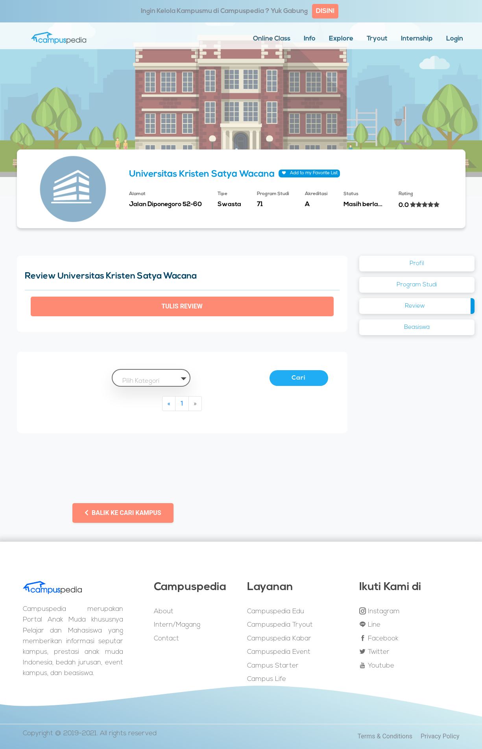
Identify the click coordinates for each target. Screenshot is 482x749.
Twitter (374, 651)
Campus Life (266, 679)
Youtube (376, 665)
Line (369, 624)
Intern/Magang (177, 625)
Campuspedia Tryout (280, 625)
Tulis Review (182, 306)
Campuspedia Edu (275, 611)
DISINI (325, 11)
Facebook (378, 638)
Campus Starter (273, 665)
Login (454, 38)
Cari (299, 378)
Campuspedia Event (278, 652)
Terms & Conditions (385, 736)
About (164, 611)
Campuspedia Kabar (279, 638)
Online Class (271, 38)
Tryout (377, 38)
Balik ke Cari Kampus (123, 513)
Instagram (379, 611)
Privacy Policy (440, 736)
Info (310, 38)
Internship (417, 38)
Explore (341, 38)
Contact (166, 638)
